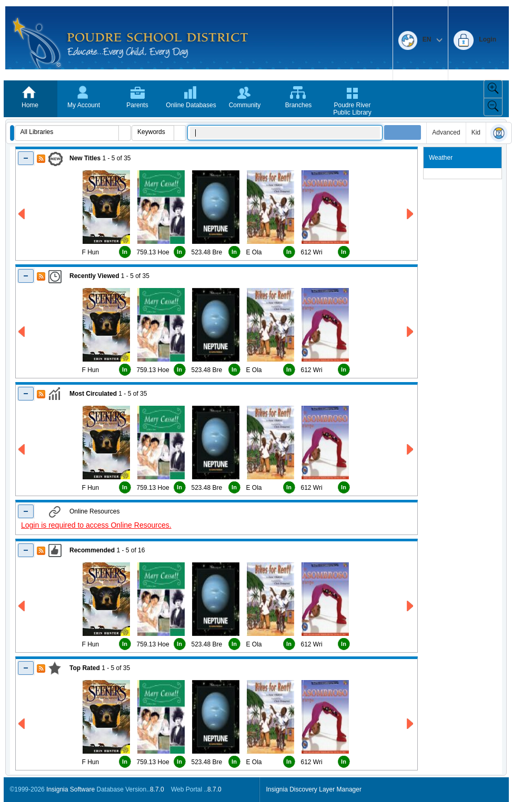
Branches (298, 105)
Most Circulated (93, 393)
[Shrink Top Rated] (26, 667)
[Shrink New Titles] (26, 158)
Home (30, 105)
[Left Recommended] (22, 606)
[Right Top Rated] (411, 724)
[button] (12, 133)
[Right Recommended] (411, 606)
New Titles (85, 158)
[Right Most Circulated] (411, 449)
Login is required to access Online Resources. (96, 525)
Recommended (92, 550)
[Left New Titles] (22, 214)
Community (245, 105)
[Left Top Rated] (22, 724)
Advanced (446, 132)
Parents (137, 105)
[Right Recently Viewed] (411, 331)
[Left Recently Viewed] (22, 331)
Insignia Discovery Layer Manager (314, 789)
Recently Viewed (94, 276)
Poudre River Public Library (352, 108)
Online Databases (191, 105)
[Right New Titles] (411, 214)
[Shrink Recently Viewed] (26, 275)
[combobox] (67, 132)
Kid (475, 132)
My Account (83, 105)
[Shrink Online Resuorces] (26, 511)
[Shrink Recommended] (26, 550)
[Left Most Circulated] (22, 449)
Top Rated (84, 668)
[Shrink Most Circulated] (26, 393)
